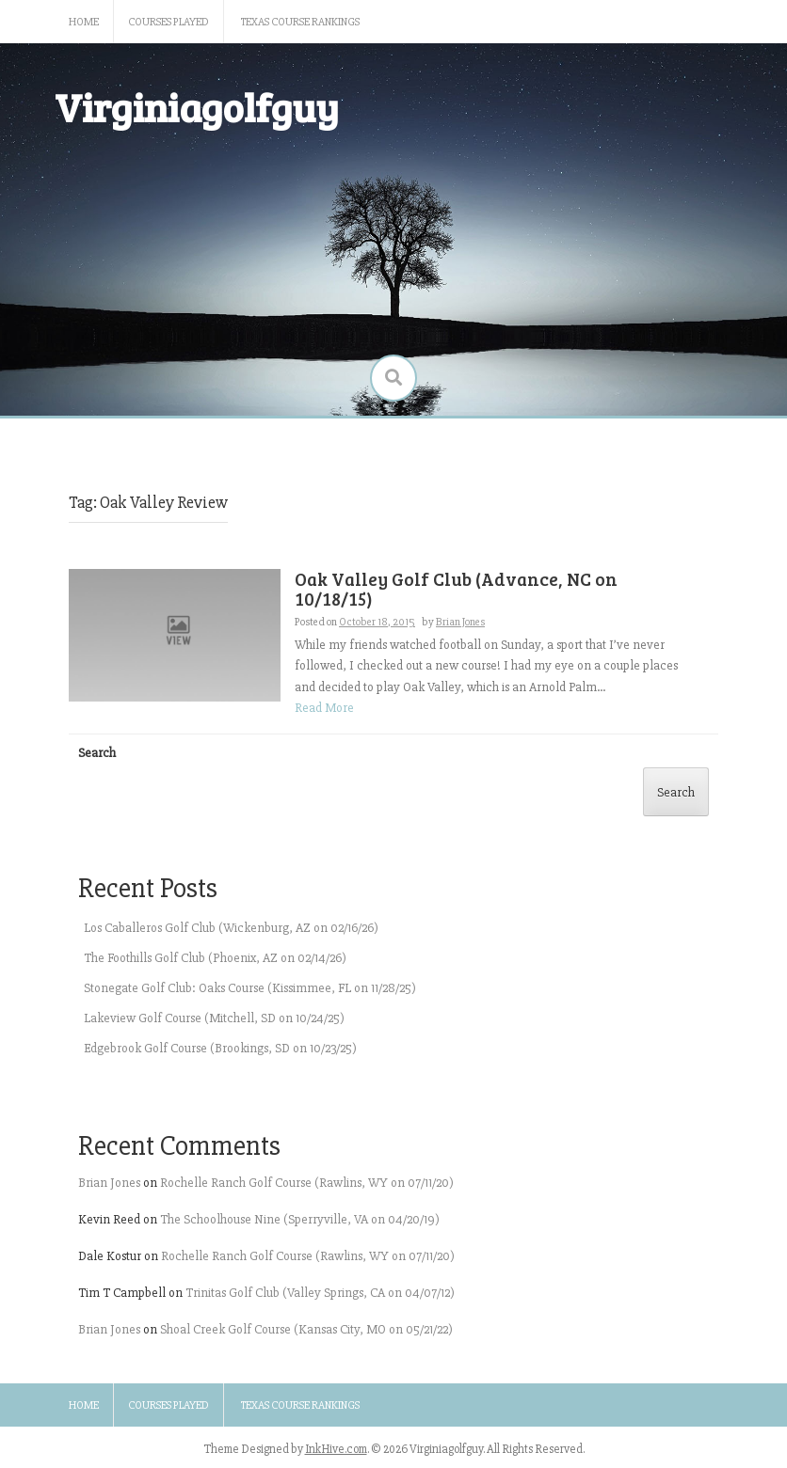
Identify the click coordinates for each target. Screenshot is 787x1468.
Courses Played (168, 22)
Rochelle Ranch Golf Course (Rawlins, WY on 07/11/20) (307, 1183)
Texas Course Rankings (300, 22)
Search (97, 753)
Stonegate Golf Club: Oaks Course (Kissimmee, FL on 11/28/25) (250, 988)
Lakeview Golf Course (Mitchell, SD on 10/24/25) (214, 1018)
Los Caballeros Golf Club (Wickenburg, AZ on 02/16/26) (231, 928)
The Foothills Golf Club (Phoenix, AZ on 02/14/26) (215, 958)
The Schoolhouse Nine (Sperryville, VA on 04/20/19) (300, 1219)
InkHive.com (336, 1449)
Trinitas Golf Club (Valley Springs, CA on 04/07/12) (320, 1293)
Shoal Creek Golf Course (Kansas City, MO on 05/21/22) (306, 1329)
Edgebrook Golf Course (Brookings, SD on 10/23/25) (220, 1048)
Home (84, 22)
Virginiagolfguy (197, 107)
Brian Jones (109, 1183)
